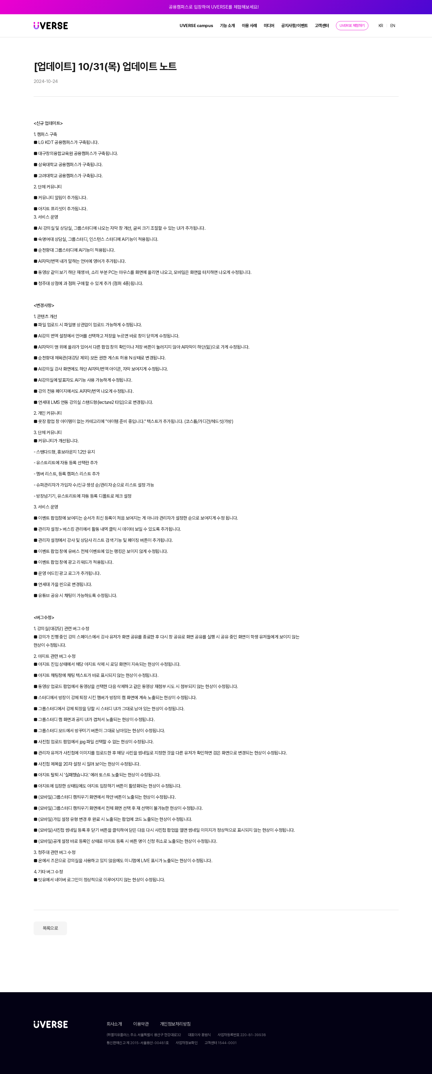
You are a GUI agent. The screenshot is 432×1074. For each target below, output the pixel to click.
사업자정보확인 (187, 1043)
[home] (51, 25)
